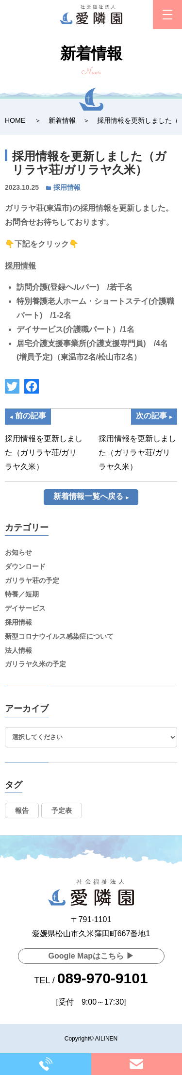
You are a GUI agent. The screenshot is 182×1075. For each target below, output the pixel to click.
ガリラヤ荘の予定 (32, 580)
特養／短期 (22, 594)
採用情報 (67, 187)
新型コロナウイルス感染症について (59, 636)
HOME (15, 120)
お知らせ (18, 552)
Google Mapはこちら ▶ (91, 956)
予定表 (61, 810)
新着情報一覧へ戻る (88, 496)
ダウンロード (25, 566)
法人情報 (18, 650)
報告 (22, 810)
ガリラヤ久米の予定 (35, 664)
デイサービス (25, 608)
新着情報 (62, 120)
